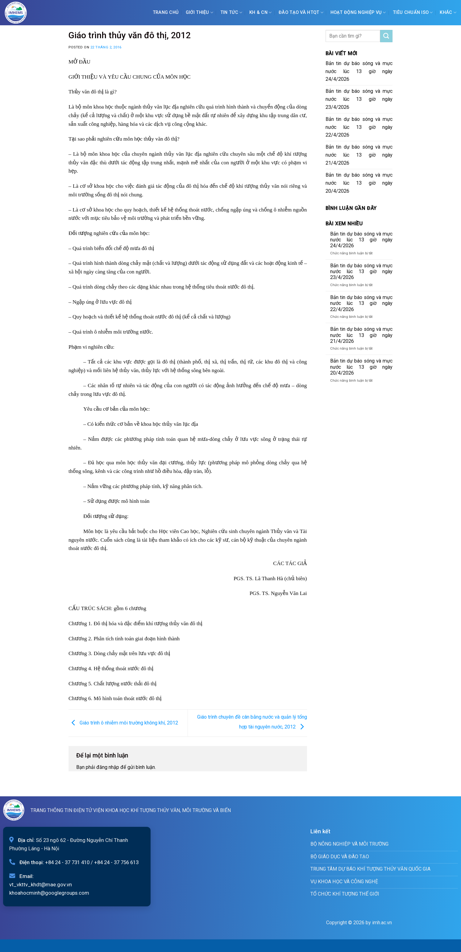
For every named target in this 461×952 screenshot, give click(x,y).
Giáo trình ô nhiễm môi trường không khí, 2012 (123, 723)
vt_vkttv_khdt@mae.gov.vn (40, 884)
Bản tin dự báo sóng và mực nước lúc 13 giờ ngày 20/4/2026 (359, 183)
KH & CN (260, 12)
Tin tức (231, 12)
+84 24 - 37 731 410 (67, 862)
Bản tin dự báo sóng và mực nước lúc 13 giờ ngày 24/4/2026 (359, 71)
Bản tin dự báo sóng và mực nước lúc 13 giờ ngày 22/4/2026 (359, 127)
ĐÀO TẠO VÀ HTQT (301, 12)
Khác (448, 12)
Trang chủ (166, 12)
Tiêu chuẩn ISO (413, 12)
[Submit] (386, 36)
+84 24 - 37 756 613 (116, 862)
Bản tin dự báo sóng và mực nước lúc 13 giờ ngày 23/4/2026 (359, 99)
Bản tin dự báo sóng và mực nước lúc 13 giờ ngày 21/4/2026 (359, 155)
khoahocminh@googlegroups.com (49, 893)
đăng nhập (107, 767)
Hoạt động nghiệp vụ (358, 12)
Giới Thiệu (199, 12)
